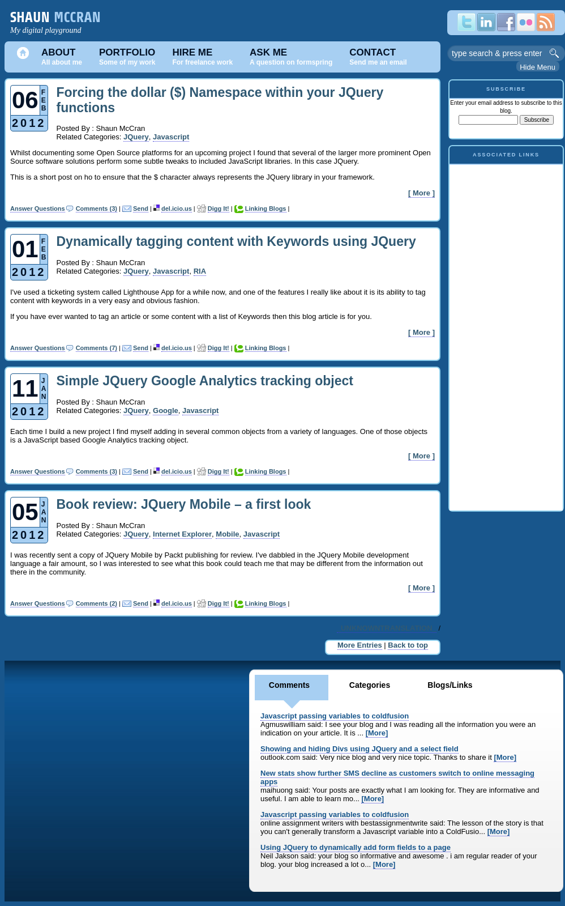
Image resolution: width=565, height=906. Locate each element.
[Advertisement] (506, 335)
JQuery (136, 137)
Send (140, 208)
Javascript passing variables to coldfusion (334, 716)
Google (165, 410)
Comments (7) (96, 347)
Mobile (227, 534)
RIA (200, 271)
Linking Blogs (265, 208)
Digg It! (218, 208)
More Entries (359, 645)
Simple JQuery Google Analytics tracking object (205, 380)
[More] (377, 733)
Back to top (408, 645)
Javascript (171, 137)
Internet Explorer (182, 534)
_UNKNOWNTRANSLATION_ (386, 628)
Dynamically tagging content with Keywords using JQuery (236, 241)
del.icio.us (176, 208)
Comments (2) (96, 603)
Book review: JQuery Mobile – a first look (184, 504)
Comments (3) (96, 208)
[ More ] (421, 193)
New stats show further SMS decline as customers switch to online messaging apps (397, 777)
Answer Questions (37, 208)
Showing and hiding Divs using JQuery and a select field (359, 749)
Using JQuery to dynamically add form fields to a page (355, 847)
